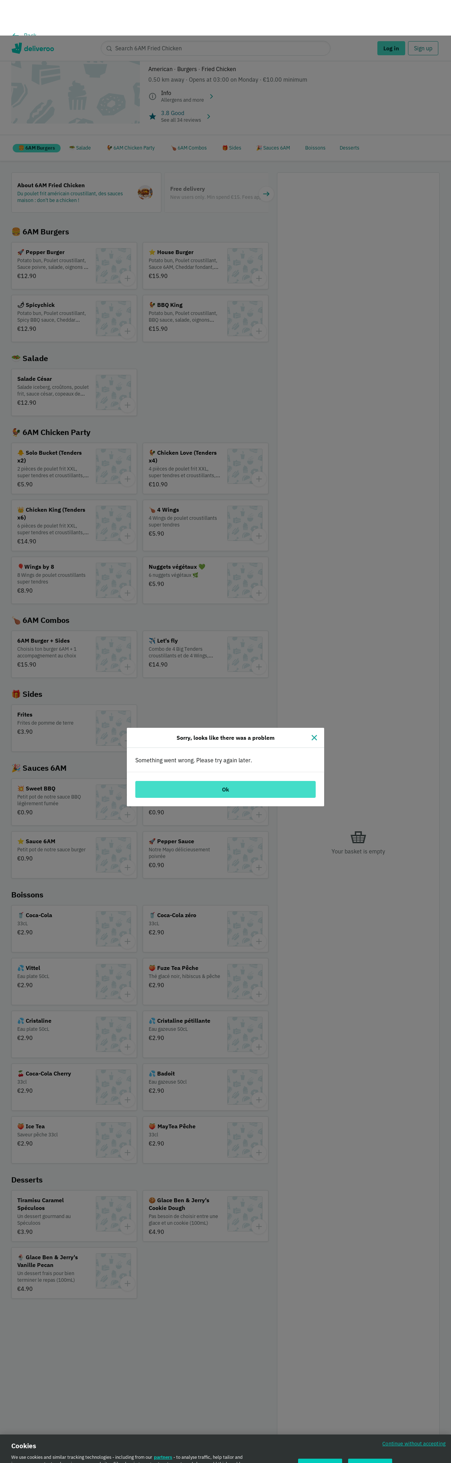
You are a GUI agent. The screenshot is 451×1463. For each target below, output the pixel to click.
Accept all (370, 1434)
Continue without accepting (414, 1411)
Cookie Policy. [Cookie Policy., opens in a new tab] (128, 1460)
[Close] (314, 702)
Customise (320, 1434)
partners (163, 1425)
